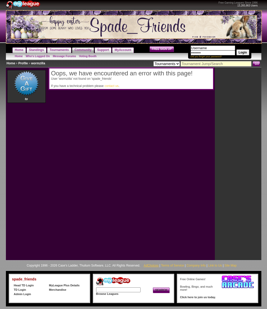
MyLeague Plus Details (64, 285)
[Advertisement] (26, 181)
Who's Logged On (38, 56)
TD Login (20, 289)
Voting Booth (88, 56)
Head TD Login (24, 285)
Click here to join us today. (198, 297)
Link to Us (215, 265)
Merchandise (57, 289)
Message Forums (64, 56)
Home (19, 56)
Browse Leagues (107, 293)
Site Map (230, 265)
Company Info (196, 265)
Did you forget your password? (206, 56)
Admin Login (22, 294)
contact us (112, 86)
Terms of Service (172, 265)
